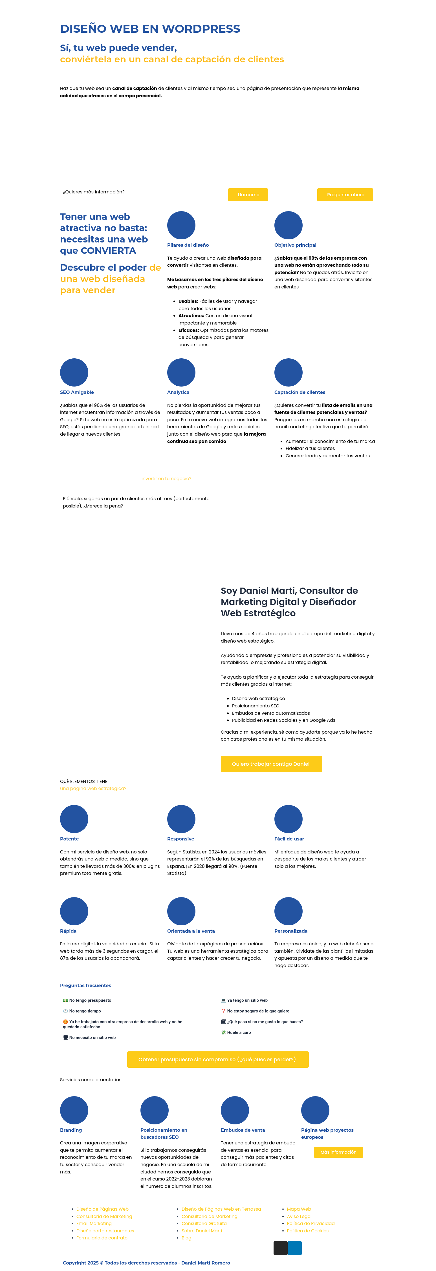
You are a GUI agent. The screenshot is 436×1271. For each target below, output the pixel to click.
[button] (248, 194)
